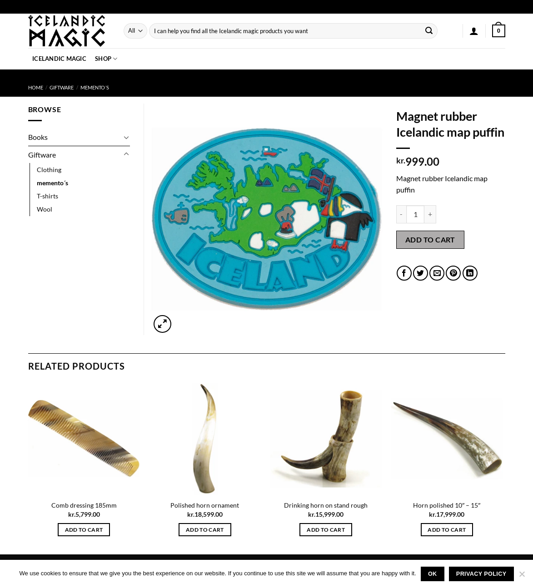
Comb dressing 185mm (84, 505)
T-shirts (47, 196)
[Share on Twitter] (420, 273)
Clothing (49, 169)
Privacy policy (481, 574)
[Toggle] (126, 137)
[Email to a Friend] (436, 273)
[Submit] (429, 31)
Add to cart (430, 239)
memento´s (94, 87)
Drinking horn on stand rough (326, 505)
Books (38, 137)
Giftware (62, 87)
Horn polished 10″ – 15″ (446, 505)
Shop (106, 58)
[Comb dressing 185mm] (84, 439)
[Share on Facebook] (404, 273)
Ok (432, 574)
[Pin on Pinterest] (453, 273)
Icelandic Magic (59, 58)
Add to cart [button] (84, 530)
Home (35, 87)
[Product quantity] (415, 214)
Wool (44, 209)
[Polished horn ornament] (205, 439)
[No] (521, 576)
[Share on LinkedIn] (470, 273)
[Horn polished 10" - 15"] (447, 439)
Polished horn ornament (204, 505)
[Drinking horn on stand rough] (326, 439)
